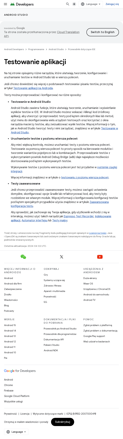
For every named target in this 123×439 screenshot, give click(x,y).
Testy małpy (59, 220)
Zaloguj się (112, 4)
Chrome (8, 385)
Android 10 (10, 352)
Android (8, 278)
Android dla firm (13, 283)
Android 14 (10, 330)
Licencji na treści (97, 233)
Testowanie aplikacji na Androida (33, 88)
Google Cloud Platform (16, 396)
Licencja (24, 413)
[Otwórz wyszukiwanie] (68, 4)
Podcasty (9, 310)
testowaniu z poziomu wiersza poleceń (85, 177)
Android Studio (16, 14)
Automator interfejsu (34, 220)
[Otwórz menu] (5, 4)
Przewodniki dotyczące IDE (81, 49)
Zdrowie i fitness (52, 285)
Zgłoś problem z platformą (97, 325)
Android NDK (51, 350)
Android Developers (14, 49)
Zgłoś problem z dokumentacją (100, 330)
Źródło (7, 294)
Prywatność (50, 296)
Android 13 (10, 336)
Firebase (8, 390)
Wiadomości (11, 299)
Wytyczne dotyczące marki (48, 413)
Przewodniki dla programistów (60, 334)
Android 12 (10, 341)
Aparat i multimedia (54, 291)
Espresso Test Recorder (79, 216)
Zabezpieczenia (13, 289)
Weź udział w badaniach (96, 341)
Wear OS (88, 283)
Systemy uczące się (54, 280)
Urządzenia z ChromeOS (96, 289)
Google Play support (94, 336)
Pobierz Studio (51, 344)
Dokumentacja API (54, 339)
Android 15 (10, 325)
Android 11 (9, 347)
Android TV (89, 299)
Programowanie (36, 49)
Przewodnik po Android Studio (60, 328)
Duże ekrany (90, 278)
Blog (6, 305)
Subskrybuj (62, 422)
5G (45, 302)
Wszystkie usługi (13, 401)
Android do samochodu (96, 294)
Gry (46, 274)
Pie (5, 357)
